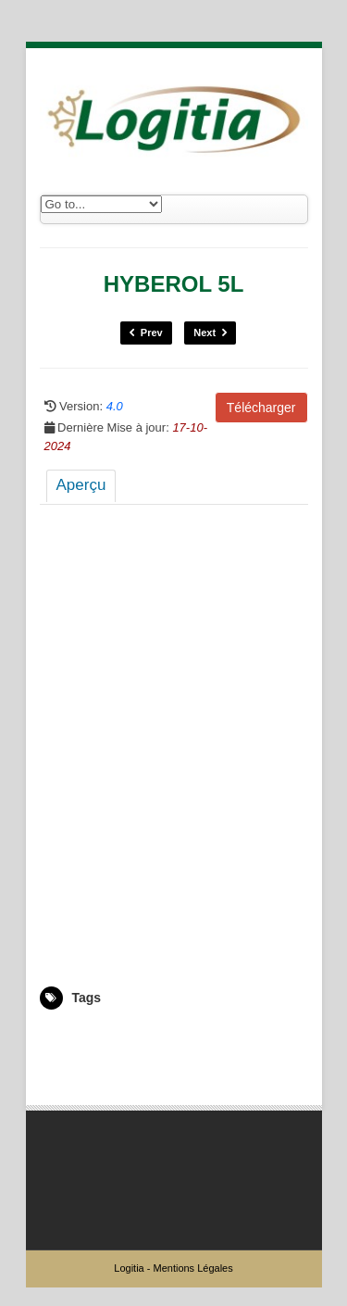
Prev (146, 333)
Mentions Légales (192, 1268)
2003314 (61, 1036)
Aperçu (81, 485)
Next (210, 333)
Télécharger (261, 407)
